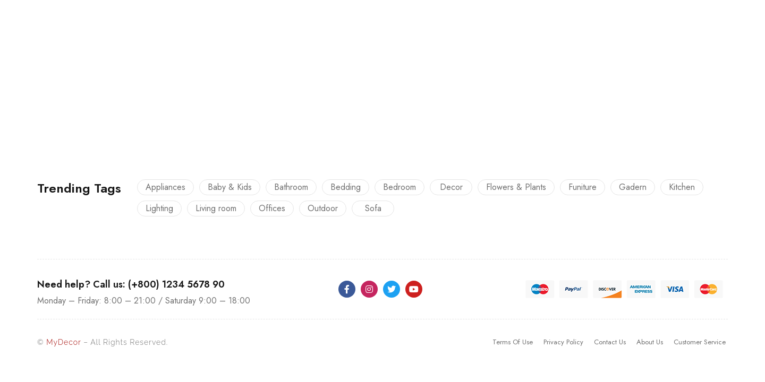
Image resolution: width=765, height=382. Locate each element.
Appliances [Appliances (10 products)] (165, 187)
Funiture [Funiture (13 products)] (582, 187)
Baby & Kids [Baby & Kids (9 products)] (230, 187)
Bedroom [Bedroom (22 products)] (399, 187)
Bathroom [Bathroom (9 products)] (291, 187)
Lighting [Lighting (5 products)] (159, 208)
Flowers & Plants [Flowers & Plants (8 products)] (516, 187)
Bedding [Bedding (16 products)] (345, 187)
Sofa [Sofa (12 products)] (373, 208)
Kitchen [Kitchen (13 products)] (682, 187)
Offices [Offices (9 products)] (272, 208)
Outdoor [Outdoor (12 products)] (323, 208)
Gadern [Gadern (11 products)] (633, 187)
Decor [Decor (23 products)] (451, 187)
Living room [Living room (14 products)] (216, 208)
